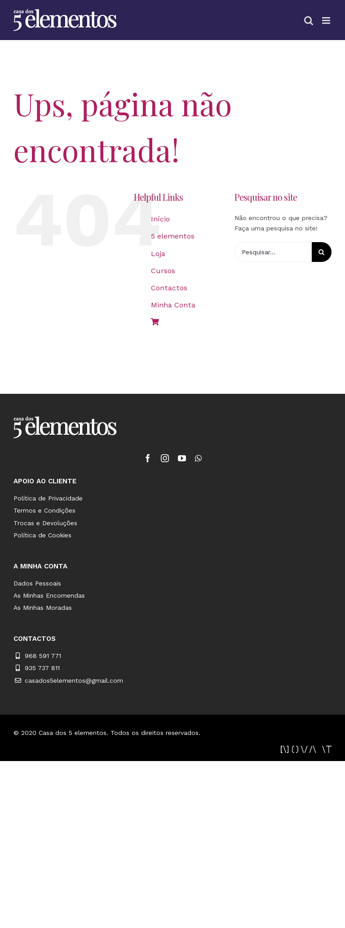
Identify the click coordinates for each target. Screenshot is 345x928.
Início (160, 219)
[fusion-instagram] (165, 458)
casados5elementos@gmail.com (74, 680)
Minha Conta (173, 305)
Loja (158, 253)
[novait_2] (306, 748)
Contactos (169, 288)
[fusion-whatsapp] (198, 458)
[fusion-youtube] (182, 458)
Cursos (163, 270)
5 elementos (173, 236)
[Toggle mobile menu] (327, 20)
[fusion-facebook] (148, 458)
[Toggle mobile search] (308, 20)
